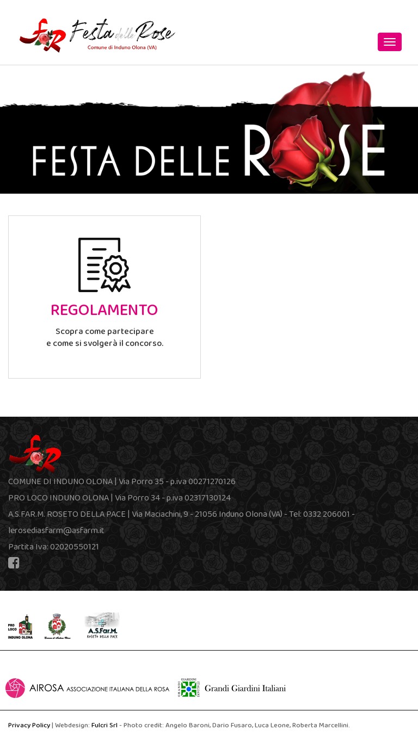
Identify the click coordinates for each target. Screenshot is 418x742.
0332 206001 (326, 515)
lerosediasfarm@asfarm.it (56, 531)
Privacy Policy (29, 726)
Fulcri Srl (104, 726)
